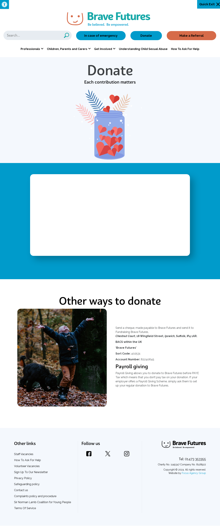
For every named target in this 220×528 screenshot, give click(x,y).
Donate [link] (146, 36)
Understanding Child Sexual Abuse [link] (143, 49)
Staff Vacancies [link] (23, 456)
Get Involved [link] (103, 49)
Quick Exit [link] (207, 4)
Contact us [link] (21, 492)
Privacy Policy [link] (23, 480)
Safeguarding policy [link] (27, 486)
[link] (4, 4)
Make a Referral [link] (191, 36)
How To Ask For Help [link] (185, 49)
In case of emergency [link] (101, 36)
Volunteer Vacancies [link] (27, 468)
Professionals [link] (30, 49)
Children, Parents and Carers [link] (67, 49)
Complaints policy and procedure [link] (35, 498)
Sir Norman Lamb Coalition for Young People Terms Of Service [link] (42, 507)
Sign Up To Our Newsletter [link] (31, 474)
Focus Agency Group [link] (194, 475)
